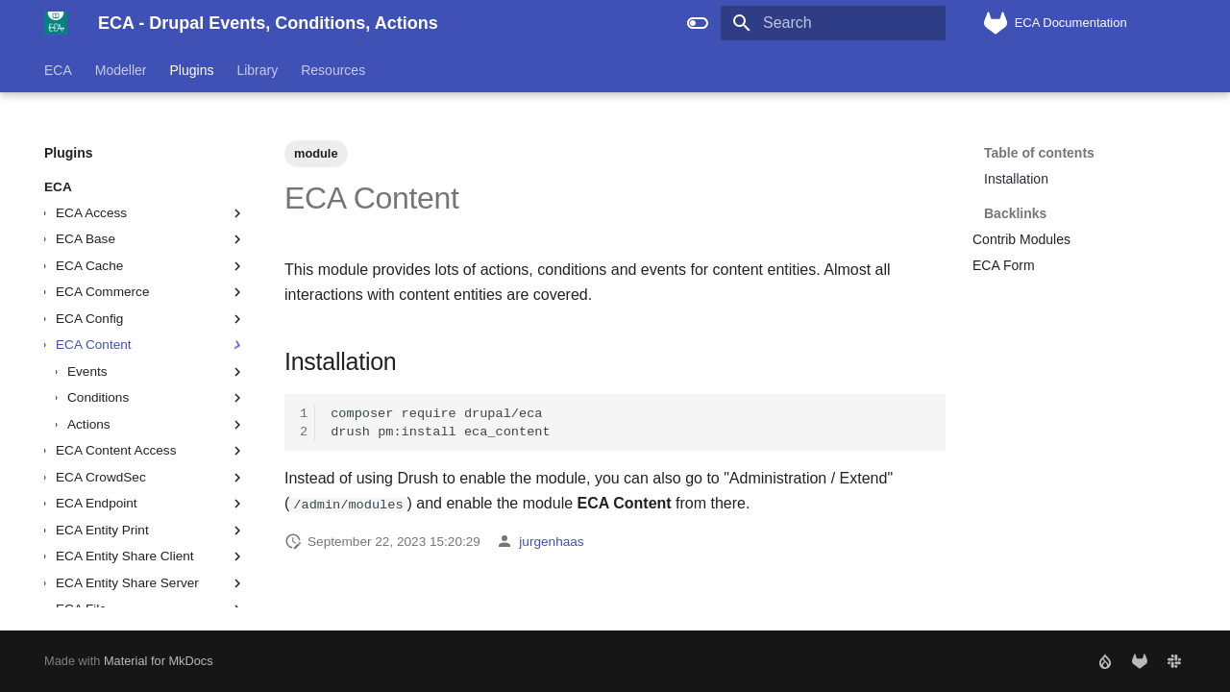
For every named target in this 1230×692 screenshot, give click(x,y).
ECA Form (1003, 265)
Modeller (121, 70)
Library (257, 70)
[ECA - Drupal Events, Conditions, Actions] (56, 23)
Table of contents (1039, 153)
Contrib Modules (1021, 239)
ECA (58, 70)
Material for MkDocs (158, 661)
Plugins (192, 70)
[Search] (833, 23)
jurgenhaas (551, 541)
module (316, 153)
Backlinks (1083, 204)
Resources (333, 70)
